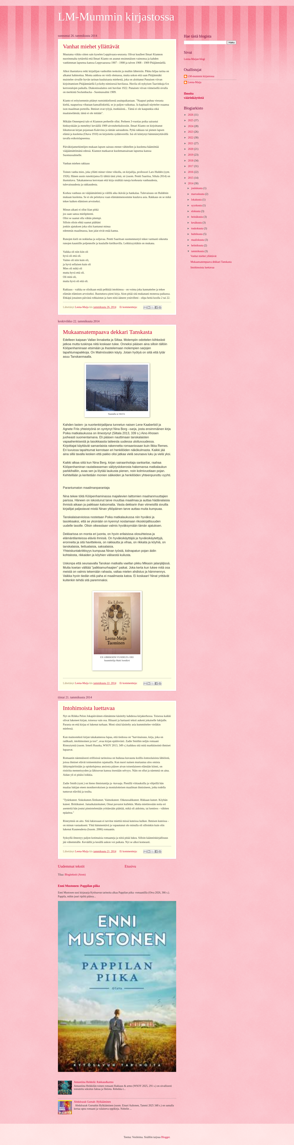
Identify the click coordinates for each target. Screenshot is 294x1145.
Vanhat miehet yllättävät (91, 46)
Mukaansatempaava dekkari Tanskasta (107, 332)
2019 (191, 154)
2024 (191, 126)
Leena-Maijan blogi (194, 59)
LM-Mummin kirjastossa (116, 16)
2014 (191, 183)
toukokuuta (197, 228)
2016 (191, 172)
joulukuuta (197, 188)
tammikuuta (197, 251)
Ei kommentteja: (129, 307)
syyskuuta (197, 205)
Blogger (165, 1137)
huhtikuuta (197, 234)
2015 (191, 177)
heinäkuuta (197, 216)
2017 (191, 166)
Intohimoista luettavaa (89, 708)
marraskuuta (198, 194)
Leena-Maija (194, 82)
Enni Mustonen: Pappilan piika (79, 885)
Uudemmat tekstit (71, 866)
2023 (191, 131)
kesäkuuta (197, 222)
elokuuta (196, 211)
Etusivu (130, 866)
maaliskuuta (198, 239)
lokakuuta (196, 199)
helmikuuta (197, 245)
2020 (191, 149)
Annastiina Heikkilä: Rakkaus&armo (94, 1082)
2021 (191, 143)
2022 (191, 137)
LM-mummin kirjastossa (201, 76)
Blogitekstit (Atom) (75, 874)
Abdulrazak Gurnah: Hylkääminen (92, 1101)
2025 (191, 120)
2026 (191, 114)
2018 (191, 160)
